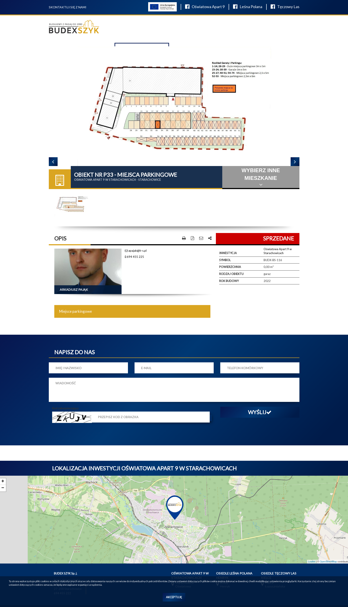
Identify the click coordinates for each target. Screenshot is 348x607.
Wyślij (259, 405)
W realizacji (215, 29)
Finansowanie (286, 29)
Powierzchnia (230, 260)
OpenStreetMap (328, 554)
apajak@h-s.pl (136, 243)
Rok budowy (229, 274)
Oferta (121, 29)
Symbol (225, 253)
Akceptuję (174, 597)
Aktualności (240, 29)
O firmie (195, 29)
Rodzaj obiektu (231, 267)
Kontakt (263, 29)
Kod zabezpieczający (65, 401)
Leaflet (311, 554)
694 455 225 (134, 250)
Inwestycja (228, 246)
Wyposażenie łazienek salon (157, 29)
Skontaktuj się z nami (67, 7)
